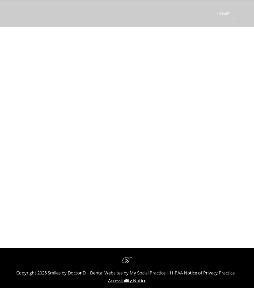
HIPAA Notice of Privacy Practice (202, 273)
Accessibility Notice (127, 281)
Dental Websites (106, 273)
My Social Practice (147, 273)
